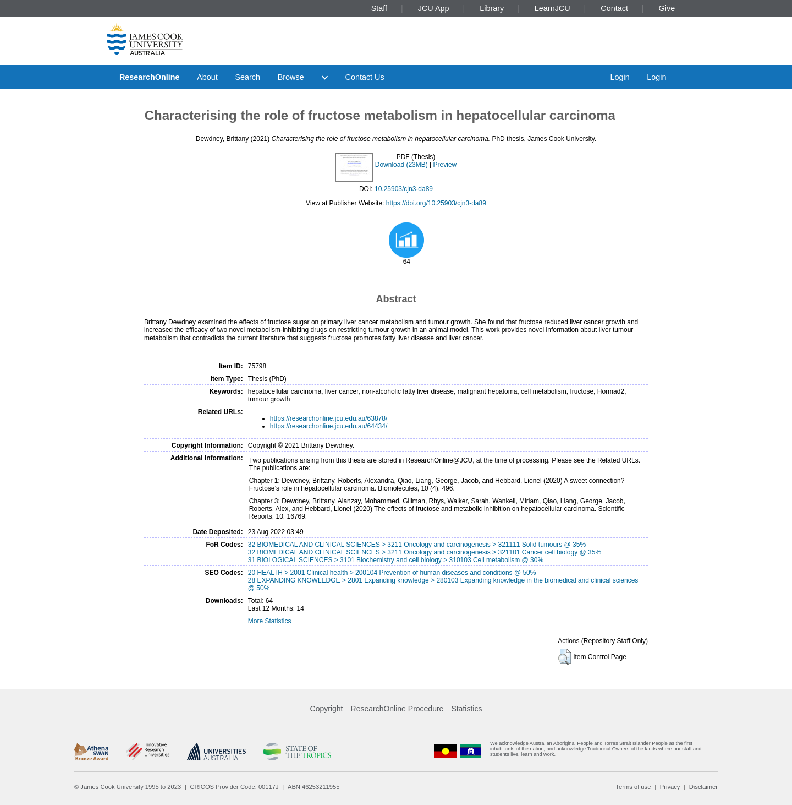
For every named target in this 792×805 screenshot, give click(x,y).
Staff (379, 8)
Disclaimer (703, 787)
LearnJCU (552, 8)
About (207, 77)
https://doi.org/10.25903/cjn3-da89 (436, 203)
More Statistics (270, 621)
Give (667, 8)
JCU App (433, 8)
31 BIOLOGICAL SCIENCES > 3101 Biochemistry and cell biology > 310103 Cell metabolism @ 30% (395, 560)
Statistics (466, 708)
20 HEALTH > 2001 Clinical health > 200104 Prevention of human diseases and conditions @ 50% (392, 572)
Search (247, 77)
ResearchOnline (149, 77)
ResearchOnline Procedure (397, 708)
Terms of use (633, 787)
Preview (445, 164)
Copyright (326, 708)
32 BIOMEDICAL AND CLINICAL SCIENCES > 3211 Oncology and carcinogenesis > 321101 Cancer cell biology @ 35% (424, 552)
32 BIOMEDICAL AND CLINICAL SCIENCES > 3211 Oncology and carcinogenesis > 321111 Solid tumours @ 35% (417, 544)
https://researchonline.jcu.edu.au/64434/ (328, 426)
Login (619, 77)
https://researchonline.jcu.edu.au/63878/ (328, 418)
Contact (614, 8)
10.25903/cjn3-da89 (404, 189)
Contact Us (364, 77)
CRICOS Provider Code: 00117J (234, 787)
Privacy (670, 787)
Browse (291, 77)
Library (492, 8)
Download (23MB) (401, 164)
